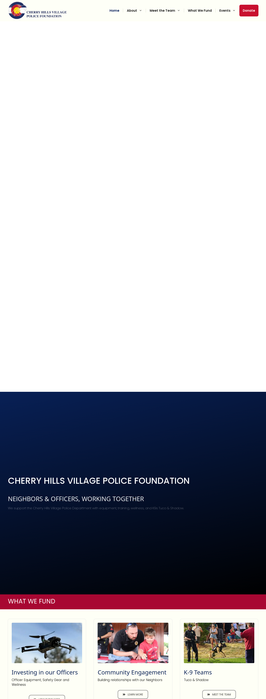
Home (114, 10)
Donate (249, 10)
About (136, 10)
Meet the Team (167, 10)
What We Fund (200, 10)
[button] (133, 694)
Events (229, 10)
